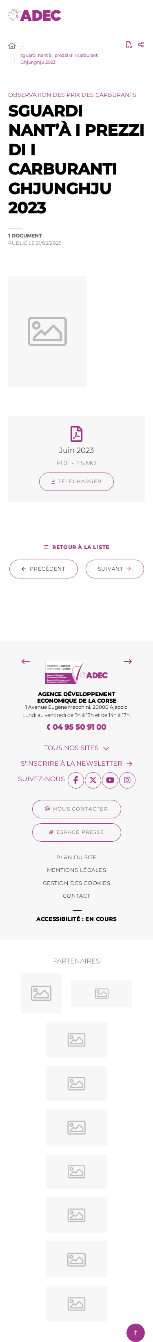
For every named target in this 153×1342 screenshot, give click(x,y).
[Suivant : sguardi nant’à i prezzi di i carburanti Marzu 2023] (115, 569)
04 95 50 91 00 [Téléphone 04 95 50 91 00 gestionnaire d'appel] (79, 727)
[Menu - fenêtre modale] (135, 15)
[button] (76, 331)
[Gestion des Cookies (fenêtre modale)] (77, 883)
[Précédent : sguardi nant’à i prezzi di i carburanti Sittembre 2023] (43, 569)
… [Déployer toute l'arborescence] (22, 45)
